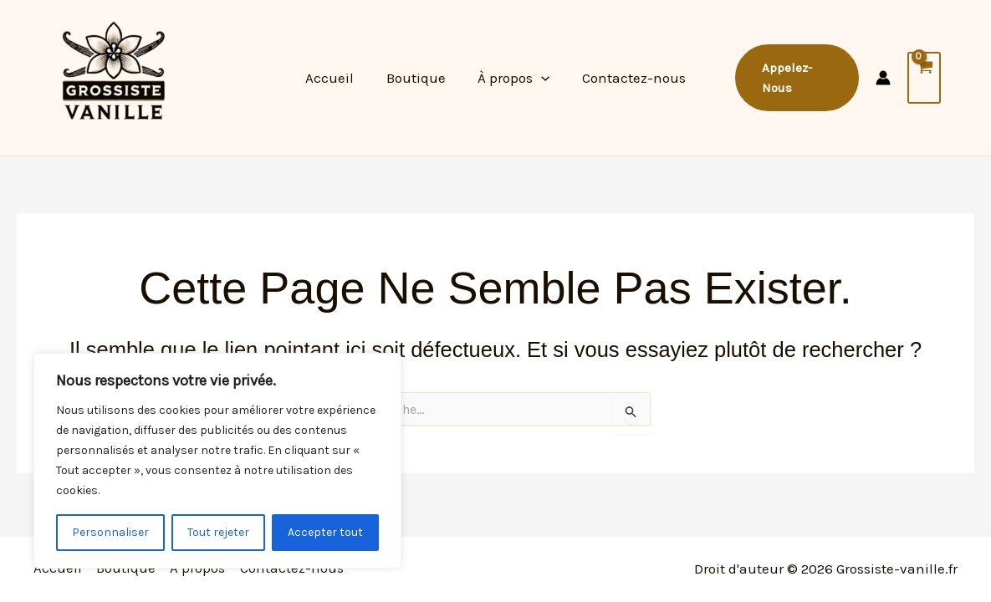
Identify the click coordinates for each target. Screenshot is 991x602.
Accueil (335, 77)
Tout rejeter (218, 532)
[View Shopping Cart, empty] (924, 78)
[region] (217, 461)
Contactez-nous (628, 77)
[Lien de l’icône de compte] (882, 77)
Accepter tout (325, 532)
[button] (539, 78)
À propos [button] (512, 78)
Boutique (417, 77)
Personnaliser (110, 532)
